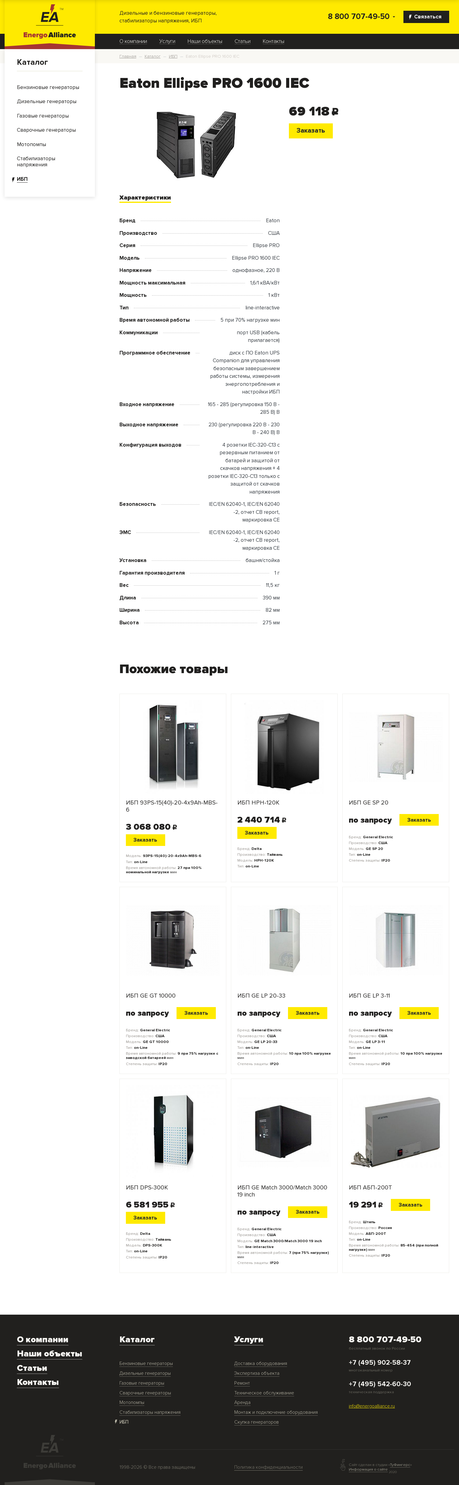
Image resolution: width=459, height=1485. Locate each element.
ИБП (123, 1422)
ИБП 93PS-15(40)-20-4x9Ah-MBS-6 (172, 806)
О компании (133, 41)
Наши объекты (205, 41)
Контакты (273, 41)
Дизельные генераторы (145, 1373)
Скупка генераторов (256, 1422)
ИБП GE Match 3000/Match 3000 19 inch (282, 1191)
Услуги (167, 41)
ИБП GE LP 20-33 (261, 995)
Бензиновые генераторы (146, 1364)
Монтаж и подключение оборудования (276, 1412)
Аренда (242, 1403)
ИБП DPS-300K (147, 1187)
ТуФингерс (400, 1465)
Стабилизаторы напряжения (150, 1412)
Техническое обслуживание (264, 1393)
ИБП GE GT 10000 (151, 995)
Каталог (32, 62)
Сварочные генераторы (145, 1393)
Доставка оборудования (260, 1364)
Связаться (425, 17)
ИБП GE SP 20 (368, 802)
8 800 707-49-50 (359, 16)
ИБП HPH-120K (258, 802)
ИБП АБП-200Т (370, 1187)
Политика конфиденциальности (268, 1467)
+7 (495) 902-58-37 (380, 1362)
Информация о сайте (368, 1469)
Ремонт (242, 1383)
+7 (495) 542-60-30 (380, 1384)
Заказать (311, 130)
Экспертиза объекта (256, 1373)
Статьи (243, 41)
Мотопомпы (131, 1403)
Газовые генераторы (141, 1383)
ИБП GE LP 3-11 (369, 995)
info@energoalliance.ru (372, 1406)
